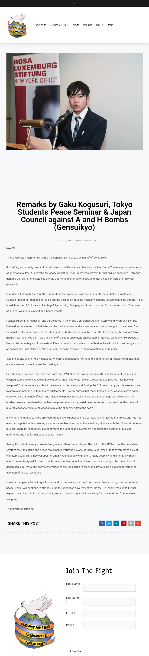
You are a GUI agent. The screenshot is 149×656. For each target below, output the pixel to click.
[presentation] (90, 639)
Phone (70, 625)
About (110, 25)
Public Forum (90, 240)
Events (76, 25)
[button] (74, 2)
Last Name (73, 600)
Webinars (87, 25)
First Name (73, 586)
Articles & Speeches (59, 25)
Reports (100, 25)
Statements (41, 25)
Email (70, 613)
